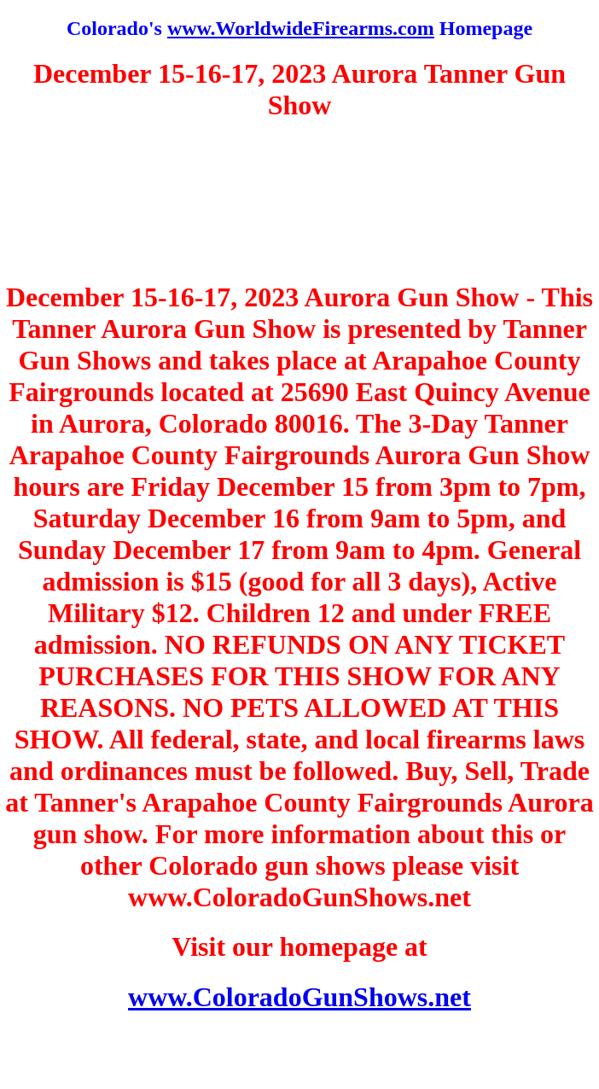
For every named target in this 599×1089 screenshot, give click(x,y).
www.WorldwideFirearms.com (300, 28)
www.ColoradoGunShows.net (299, 996)
